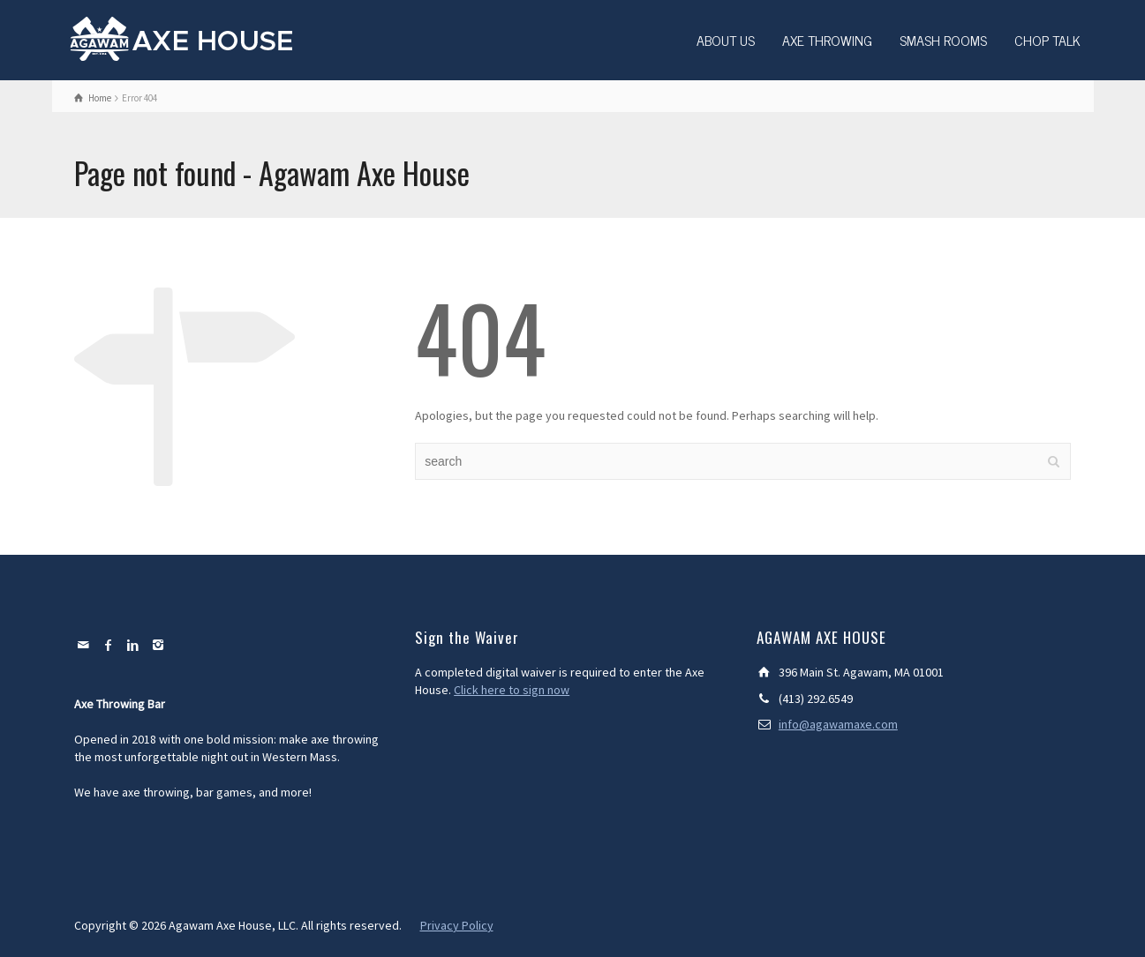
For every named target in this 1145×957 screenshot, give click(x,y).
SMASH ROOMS (943, 39)
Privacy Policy (456, 925)
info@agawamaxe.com (838, 724)
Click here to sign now (511, 690)
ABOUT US (726, 39)
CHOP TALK (1047, 39)
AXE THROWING (827, 39)
